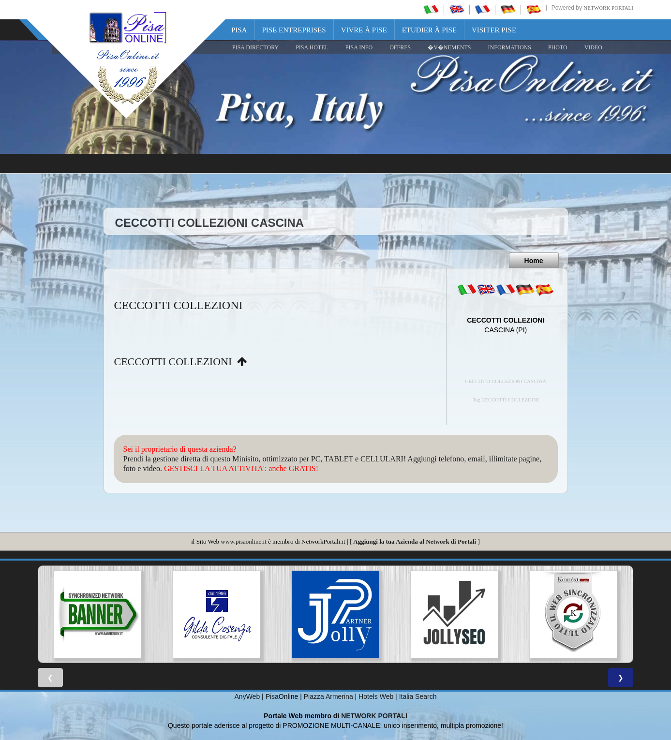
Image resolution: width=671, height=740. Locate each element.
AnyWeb (247, 696)
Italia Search (418, 696)
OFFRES (400, 47)
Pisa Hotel (312, 47)
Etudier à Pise (429, 30)
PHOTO (557, 47)
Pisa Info (359, 47)
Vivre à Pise (364, 30)
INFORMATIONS (509, 47)
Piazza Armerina (328, 696)
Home (533, 261)
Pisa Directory (255, 47)
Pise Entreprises (294, 30)
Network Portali (608, 8)
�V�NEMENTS (449, 47)
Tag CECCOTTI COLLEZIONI (506, 399)
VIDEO (593, 47)
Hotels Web (375, 696)
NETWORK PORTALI (374, 716)
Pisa (239, 30)
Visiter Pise (494, 30)
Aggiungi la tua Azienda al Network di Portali (414, 541)
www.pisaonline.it (243, 541)
